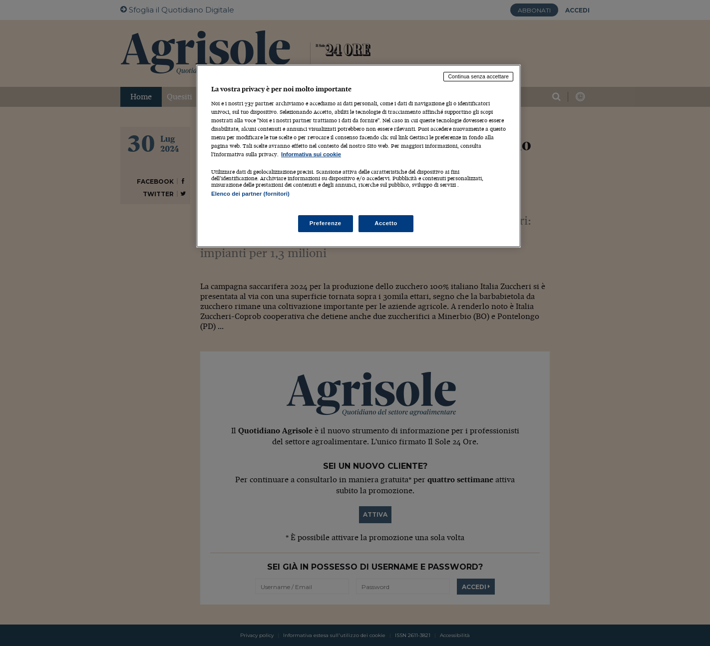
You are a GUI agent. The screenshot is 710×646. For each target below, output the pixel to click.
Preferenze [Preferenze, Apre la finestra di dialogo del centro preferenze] (326, 223)
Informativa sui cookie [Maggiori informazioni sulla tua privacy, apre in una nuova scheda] (311, 154)
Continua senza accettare (478, 76)
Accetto (385, 223)
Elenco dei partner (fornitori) (250, 194)
